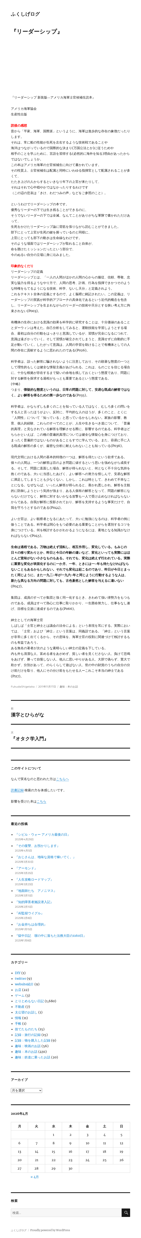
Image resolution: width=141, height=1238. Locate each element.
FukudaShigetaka (23, 686)
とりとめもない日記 (29, 1001)
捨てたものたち (26, 1029)
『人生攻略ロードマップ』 (34, 879)
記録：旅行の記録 (28, 1035)
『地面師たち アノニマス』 (36, 891)
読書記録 (17, 790)
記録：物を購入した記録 (32, 1040)
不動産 (20, 1007)
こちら (41, 801)
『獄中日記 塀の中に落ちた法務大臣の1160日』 (50, 936)
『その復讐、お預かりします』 (37, 846)
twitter (20, 979)
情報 (18, 1018)
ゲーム (20, 995)
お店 (18, 990)
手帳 (18, 1023)
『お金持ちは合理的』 (31, 924)
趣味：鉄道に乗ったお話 (32, 1057)
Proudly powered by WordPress (50, 1230)
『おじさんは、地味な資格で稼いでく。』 (45, 857)
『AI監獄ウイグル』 (29, 913)
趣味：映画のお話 (28, 1046)
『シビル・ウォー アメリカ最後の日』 (42, 834)
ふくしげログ (25, 14)
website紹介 (24, 984)
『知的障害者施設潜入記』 (34, 902)
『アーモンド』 (26, 868)
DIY (18, 973)
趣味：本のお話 (69, 686)
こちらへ (62, 779)
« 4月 (35, 1177)
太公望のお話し (26, 1012)
